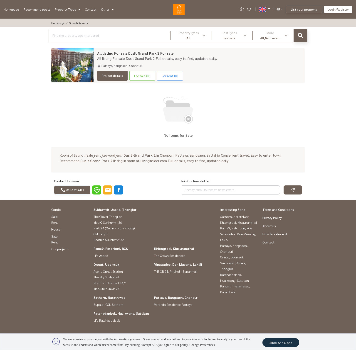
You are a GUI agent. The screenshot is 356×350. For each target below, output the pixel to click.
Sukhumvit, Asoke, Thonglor (115, 209)
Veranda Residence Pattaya (173, 304)
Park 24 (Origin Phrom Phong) (114, 228)
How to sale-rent (274, 234)
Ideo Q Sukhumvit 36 (108, 222)
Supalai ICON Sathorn (109, 304)
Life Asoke (101, 255)
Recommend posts (37, 9)
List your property (304, 9)
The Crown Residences (169, 255)
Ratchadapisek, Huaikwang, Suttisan (121, 313)
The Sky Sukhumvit (106, 277)
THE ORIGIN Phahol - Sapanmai (175, 271)
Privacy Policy (272, 218)
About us (269, 226)
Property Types (67, 9)
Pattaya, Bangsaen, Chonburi (176, 297)
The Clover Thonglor (108, 216)
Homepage (11, 9)
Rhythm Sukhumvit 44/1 (110, 283)
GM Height (101, 234)
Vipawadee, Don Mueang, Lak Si (178, 264)
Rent (54, 222)
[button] (191, 35)
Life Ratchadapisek (107, 320)
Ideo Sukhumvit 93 (106, 289)
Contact (90, 9)
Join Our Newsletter (195, 181)
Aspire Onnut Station (108, 271)
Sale (54, 216)
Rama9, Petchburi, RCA (111, 248)
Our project (59, 249)
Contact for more (66, 181)
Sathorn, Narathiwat (109, 297)
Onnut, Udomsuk (106, 264)
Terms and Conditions (278, 209)
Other (107, 9)
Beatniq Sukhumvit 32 (109, 240)
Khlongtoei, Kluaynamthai (174, 248)
